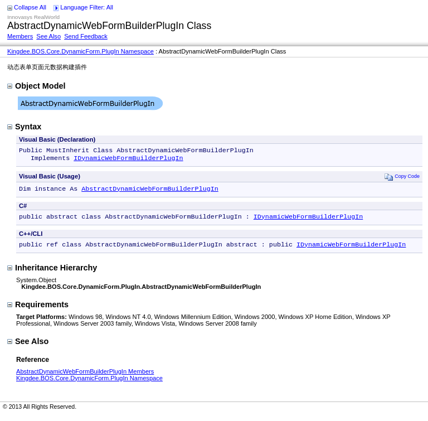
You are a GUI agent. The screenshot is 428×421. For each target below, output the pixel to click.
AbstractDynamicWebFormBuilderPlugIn (149, 191)
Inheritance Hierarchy (52, 273)
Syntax (24, 126)
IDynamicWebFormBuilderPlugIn (128, 160)
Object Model (36, 85)
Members (20, 36)
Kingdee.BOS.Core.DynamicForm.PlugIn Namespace (80, 51)
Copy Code (402, 179)
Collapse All (30, 7)
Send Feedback (86, 36)
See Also (48, 36)
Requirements (38, 310)
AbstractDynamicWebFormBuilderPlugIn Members (85, 377)
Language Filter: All (86, 7)
